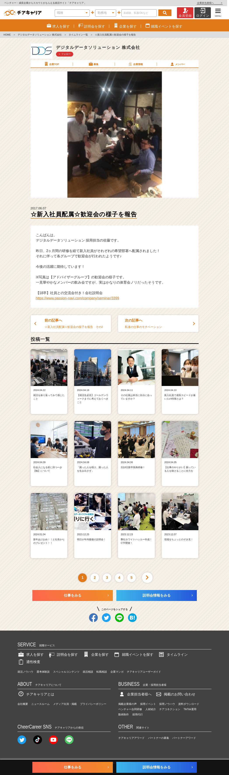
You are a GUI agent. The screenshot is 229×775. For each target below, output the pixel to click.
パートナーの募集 (158, 737)
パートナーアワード (184, 737)
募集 (93, 64)
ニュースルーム (40, 704)
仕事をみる (72, 595)
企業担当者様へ (211, 3)
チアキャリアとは (35, 694)
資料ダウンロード (188, 704)
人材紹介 (150, 709)
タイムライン (173, 654)
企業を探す (95, 654)
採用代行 (137, 714)
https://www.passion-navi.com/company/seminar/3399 (77, 298)
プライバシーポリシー (93, 704)
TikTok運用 (190, 709)
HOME (7, 34)
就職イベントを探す (133, 654)
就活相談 (88, 671)
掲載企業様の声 (127, 704)
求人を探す (30, 654)
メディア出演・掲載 (65, 704)
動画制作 (123, 714)
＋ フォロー (64, 54)
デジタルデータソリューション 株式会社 (40, 34)
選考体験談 (43, 671)
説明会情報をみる (157, 595)
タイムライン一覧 (78, 34)
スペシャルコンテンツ (66, 671)
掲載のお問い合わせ (175, 694)
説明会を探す (63, 654)
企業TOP (51, 64)
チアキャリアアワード (131, 737)
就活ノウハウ (25, 671)
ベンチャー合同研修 (130, 709)
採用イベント (148, 704)
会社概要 (22, 704)
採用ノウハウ (167, 704)
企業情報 (135, 64)
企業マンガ (117, 671)
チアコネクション (169, 709)
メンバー (177, 64)
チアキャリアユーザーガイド (144, 671)
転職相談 (101, 671)
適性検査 (28, 661)
